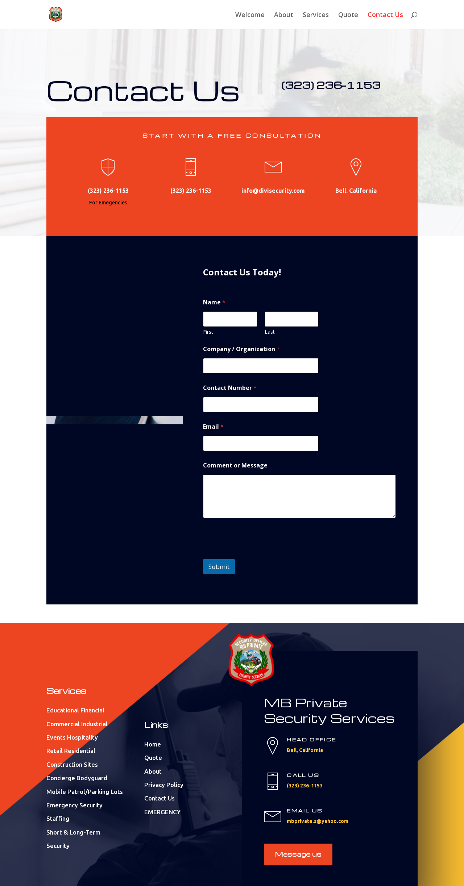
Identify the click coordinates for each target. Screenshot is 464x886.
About (283, 15)
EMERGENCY (162, 811)
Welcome (250, 15)
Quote (348, 15)
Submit (218, 566)
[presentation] (258, 554)
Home (152, 744)
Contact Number (230, 387)
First (208, 332)
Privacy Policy (163, 784)
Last (270, 332)
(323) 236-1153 (331, 85)
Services (316, 15)
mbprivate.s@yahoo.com (317, 821)
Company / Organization (241, 349)
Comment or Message (235, 465)
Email (213, 426)
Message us (298, 854)
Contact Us (385, 15)
